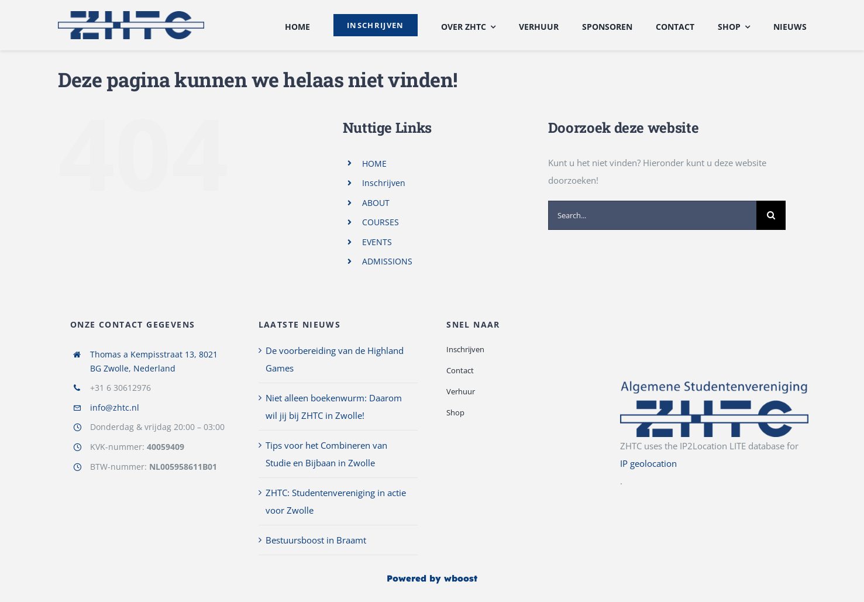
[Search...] (652, 215)
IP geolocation (648, 463)
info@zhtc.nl (114, 407)
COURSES (380, 222)
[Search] (771, 215)
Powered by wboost (432, 578)
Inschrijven (383, 182)
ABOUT (376, 202)
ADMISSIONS (387, 261)
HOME (374, 163)
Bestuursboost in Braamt (316, 540)
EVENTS (377, 241)
